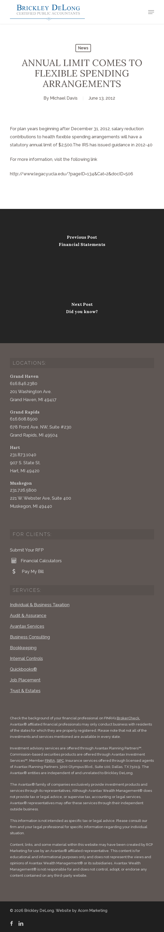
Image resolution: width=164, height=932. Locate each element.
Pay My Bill (27, 571)
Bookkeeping (23, 647)
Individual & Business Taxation (40, 604)
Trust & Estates (25, 690)
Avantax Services (27, 626)
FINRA (50, 761)
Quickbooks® (23, 669)
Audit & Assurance (28, 615)
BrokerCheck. (128, 718)
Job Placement (25, 680)
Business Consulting (30, 637)
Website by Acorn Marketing (81, 910)
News (83, 48)
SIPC (60, 761)
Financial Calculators (36, 560)
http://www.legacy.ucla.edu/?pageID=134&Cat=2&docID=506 (71, 173)
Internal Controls (26, 658)
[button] (151, 12)
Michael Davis (64, 98)
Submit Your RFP (27, 550)
